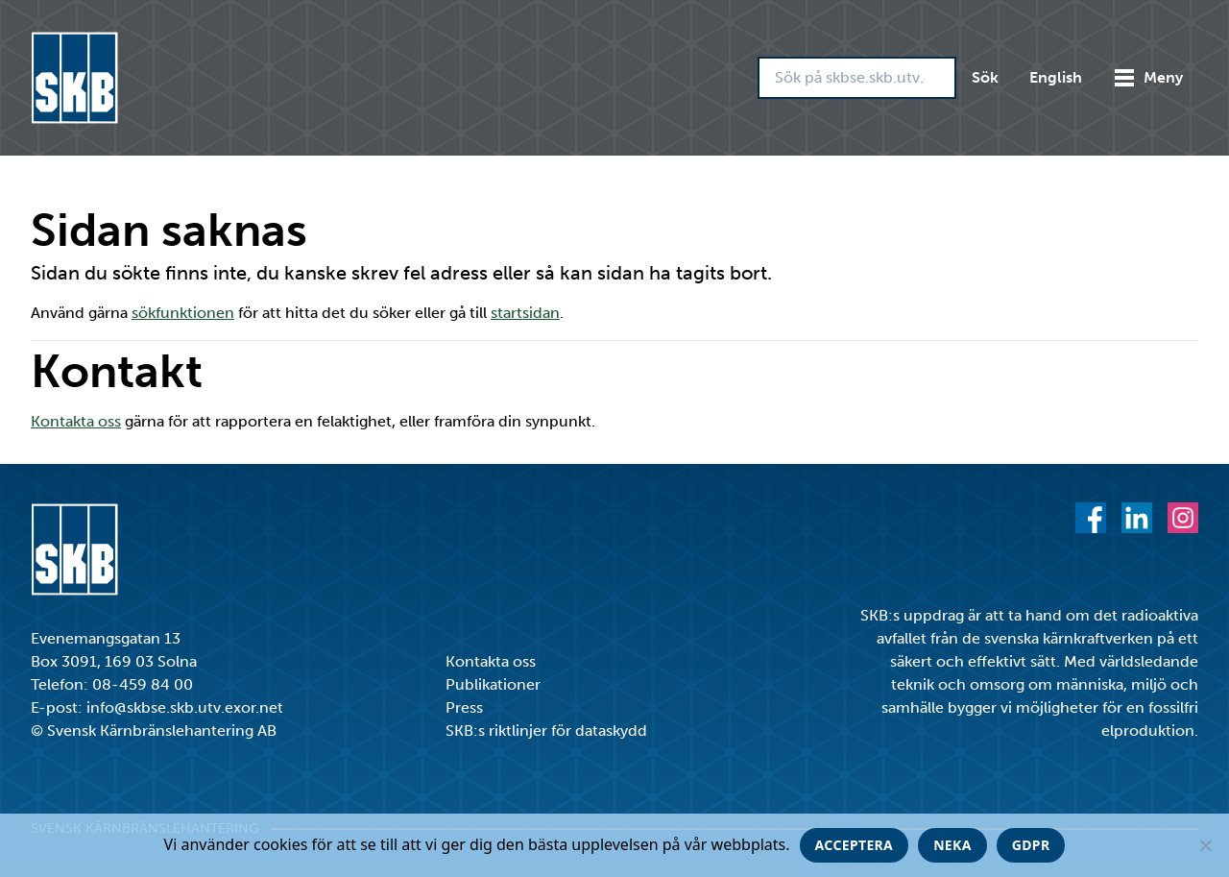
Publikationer (493, 684)
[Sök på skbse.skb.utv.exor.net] (857, 78)
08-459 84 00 (142, 684)
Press (464, 707)
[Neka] (1205, 845)
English (1055, 77)
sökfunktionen (183, 313)
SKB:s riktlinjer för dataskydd (546, 730)
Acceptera (854, 845)
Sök (985, 77)
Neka (952, 845)
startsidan (525, 313)
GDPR (1031, 845)
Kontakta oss (76, 421)
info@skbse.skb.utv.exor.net (184, 707)
